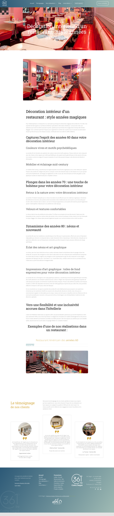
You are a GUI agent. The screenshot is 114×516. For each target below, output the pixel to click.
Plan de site (72, 496)
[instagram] (98, 489)
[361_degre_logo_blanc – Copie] (4, 1)
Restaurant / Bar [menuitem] (30, 346)
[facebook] (95, 489)
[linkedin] (100, 489)
